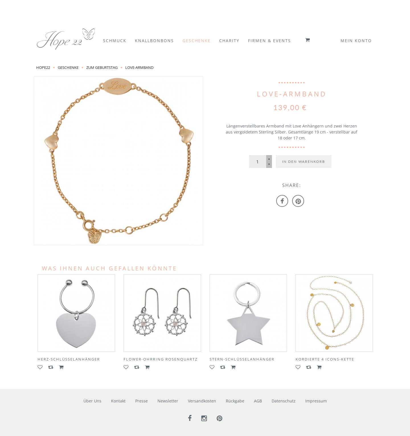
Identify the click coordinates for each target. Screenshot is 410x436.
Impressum (316, 401)
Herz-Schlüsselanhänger (69, 359)
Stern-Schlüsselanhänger (242, 359)
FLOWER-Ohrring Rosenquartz (161, 359)
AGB (258, 401)
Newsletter (167, 401)
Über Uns (92, 401)
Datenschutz (284, 401)
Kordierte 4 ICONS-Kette (325, 359)
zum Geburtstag (102, 67)
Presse (141, 401)
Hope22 (43, 67)
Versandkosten (202, 401)
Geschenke (68, 67)
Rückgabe (235, 401)
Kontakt (118, 401)
